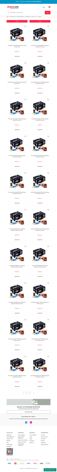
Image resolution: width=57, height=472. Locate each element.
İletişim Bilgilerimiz (10, 439)
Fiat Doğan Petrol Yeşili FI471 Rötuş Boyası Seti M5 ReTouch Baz (40, 157)
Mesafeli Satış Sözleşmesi (21, 447)
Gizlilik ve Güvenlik (22, 444)
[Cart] (49, 7)
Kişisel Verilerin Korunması (21, 440)
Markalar (8, 443)
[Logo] (13, 7)
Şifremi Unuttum (44, 439)
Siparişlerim (43, 445)
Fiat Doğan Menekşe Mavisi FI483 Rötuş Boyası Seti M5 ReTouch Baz (17, 305)
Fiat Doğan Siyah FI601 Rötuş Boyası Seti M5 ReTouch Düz (17, 83)
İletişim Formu (10, 441)
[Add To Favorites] (25, 26)
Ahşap (30, 441)
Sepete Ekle (17, 56)
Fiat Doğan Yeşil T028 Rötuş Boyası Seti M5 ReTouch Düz (17, 46)
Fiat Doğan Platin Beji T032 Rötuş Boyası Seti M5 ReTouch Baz (39, 120)
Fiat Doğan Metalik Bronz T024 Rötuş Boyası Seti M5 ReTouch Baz (17, 268)
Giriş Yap (43, 437)
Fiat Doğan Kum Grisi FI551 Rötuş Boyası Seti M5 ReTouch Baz (40, 342)
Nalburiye (31, 445)
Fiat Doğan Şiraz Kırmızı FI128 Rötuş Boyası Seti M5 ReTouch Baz (40, 83)
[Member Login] (44, 7)
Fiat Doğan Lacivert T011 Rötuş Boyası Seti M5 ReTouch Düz (40, 305)
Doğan (40, 16)
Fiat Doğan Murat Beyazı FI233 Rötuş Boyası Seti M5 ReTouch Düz (40, 194)
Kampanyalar (9, 447)
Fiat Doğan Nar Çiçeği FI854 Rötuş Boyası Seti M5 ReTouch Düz (17, 194)
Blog (7, 445)
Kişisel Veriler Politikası (23, 442)
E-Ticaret (25, 471)
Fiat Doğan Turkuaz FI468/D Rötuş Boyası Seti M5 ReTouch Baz (40, 46)
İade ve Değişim (21, 437)
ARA (48, 12)
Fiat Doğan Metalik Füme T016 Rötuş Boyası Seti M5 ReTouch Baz (40, 231)
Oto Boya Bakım (32, 437)
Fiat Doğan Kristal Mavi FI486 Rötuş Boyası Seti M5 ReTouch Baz (17, 378)
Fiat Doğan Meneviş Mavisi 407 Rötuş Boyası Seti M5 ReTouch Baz (40, 268)
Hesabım (43, 443)
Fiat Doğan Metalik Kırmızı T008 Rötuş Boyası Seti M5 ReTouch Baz (17, 231)
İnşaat (30, 439)
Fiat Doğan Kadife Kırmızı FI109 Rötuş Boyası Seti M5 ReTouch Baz (40, 378)
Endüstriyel (31, 443)
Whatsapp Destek (50, 469)
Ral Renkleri (9, 449)
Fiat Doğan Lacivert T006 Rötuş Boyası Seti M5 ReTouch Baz (17, 342)
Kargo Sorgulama (44, 447)
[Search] (28, 12)
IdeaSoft (21, 471)
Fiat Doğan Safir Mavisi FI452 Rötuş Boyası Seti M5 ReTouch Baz (17, 120)
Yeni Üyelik (43, 441)
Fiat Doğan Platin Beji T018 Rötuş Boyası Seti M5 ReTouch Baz (17, 157)
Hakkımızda (9, 437)
